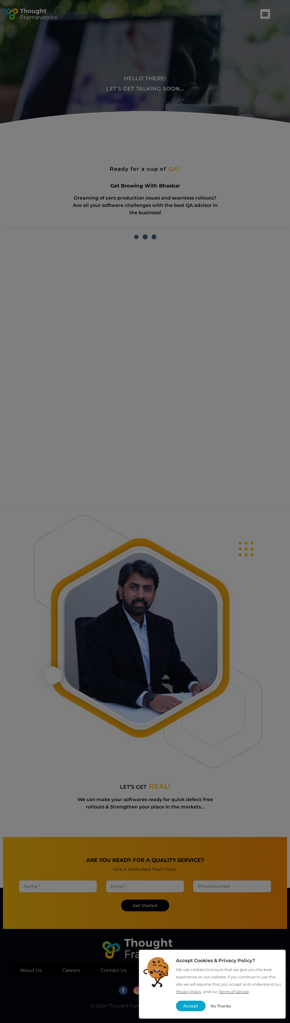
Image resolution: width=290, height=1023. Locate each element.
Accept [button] (190, 1006)
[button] (265, 14)
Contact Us (114, 970)
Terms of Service (234, 991)
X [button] (276, 959)
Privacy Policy (188, 991)
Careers (71, 970)
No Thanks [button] (221, 1006)
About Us (31, 970)
